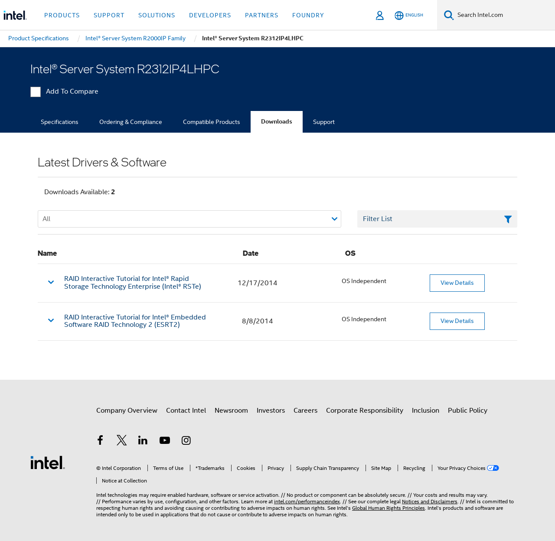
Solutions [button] (156, 15)
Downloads (276, 121)
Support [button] (109, 15)
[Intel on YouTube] (164, 442)
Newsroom (231, 410)
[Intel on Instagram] (186, 442)
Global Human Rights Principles (388, 508)
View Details (457, 283)
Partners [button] (261, 15)
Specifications (59, 122)
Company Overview (126, 410)
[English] (408, 15)
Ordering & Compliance (130, 122)
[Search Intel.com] (504, 15)
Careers (305, 410)
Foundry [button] (308, 15)
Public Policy (467, 410)
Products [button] (62, 15)
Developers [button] (210, 15)
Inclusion (425, 410)
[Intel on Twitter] (121, 442)
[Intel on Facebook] (100, 442)
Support (324, 122)
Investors (271, 410)
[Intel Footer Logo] (47, 462)
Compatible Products (211, 122)
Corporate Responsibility (364, 410)
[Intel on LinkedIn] (143, 442)
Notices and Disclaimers (429, 501)
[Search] (449, 15)
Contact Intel (186, 410)
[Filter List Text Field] (437, 219)
